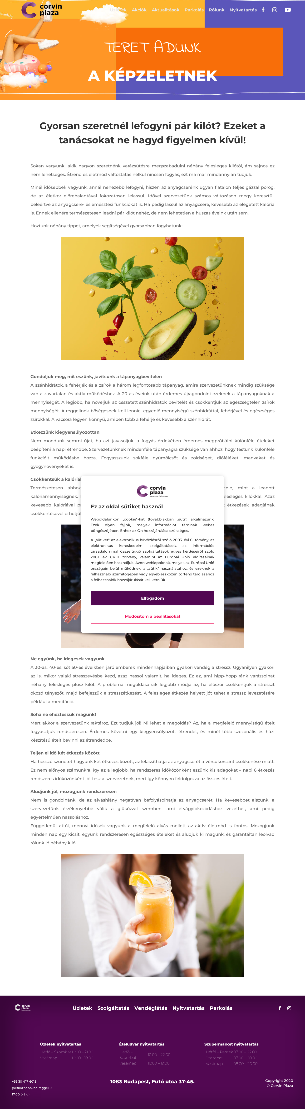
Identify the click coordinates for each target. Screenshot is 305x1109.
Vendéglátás (150, 1008)
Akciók (139, 10)
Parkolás (194, 10)
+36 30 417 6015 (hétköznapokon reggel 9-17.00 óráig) (32, 1088)
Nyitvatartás (243, 10)
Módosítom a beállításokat (152, 616)
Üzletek (118, 10)
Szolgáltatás (113, 1008)
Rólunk (216, 10)
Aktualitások (165, 10)
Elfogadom (152, 598)
